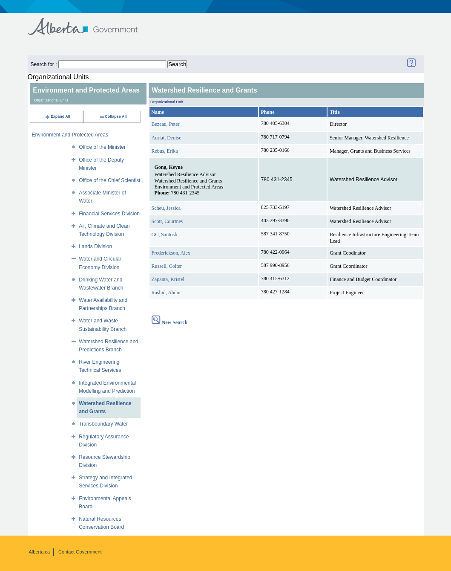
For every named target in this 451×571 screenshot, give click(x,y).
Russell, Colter (167, 266)
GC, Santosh (165, 235)
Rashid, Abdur (166, 293)
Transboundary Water (103, 424)
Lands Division (95, 246)
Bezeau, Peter (166, 124)
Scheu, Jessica (166, 208)
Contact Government (80, 551)
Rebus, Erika (165, 151)
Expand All (57, 116)
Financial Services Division (109, 214)
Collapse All (112, 116)
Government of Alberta (90, 22)
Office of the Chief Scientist (110, 180)
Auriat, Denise (166, 138)
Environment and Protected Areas (70, 135)
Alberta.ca (39, 551)
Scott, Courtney (168, 221)
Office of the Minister (102, 147)
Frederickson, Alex (171, 253)
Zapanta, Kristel (168, 279)
